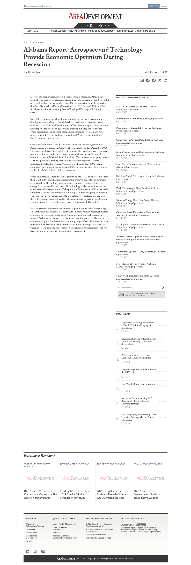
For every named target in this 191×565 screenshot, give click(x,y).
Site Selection (58, 533)
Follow (87, 25)
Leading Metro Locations (96, 535)
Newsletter (30, 529)
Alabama (38, 42)
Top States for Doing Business (98, 538)
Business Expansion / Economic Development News (65, 537)
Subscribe (154, 6)
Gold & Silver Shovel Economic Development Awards (99, 525)
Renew (164, 6)
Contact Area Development (31, 537)
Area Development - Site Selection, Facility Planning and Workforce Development (96, 16)
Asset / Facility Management (64, 524)
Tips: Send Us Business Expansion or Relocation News (141, 294)
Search (104, 25)
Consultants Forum (34, 6)
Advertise (48, 6)
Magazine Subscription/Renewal (35, 525)
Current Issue (31, 533)
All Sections (32, 31)
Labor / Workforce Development (60, 528)
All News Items (124, 287)
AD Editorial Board (145, 31)
